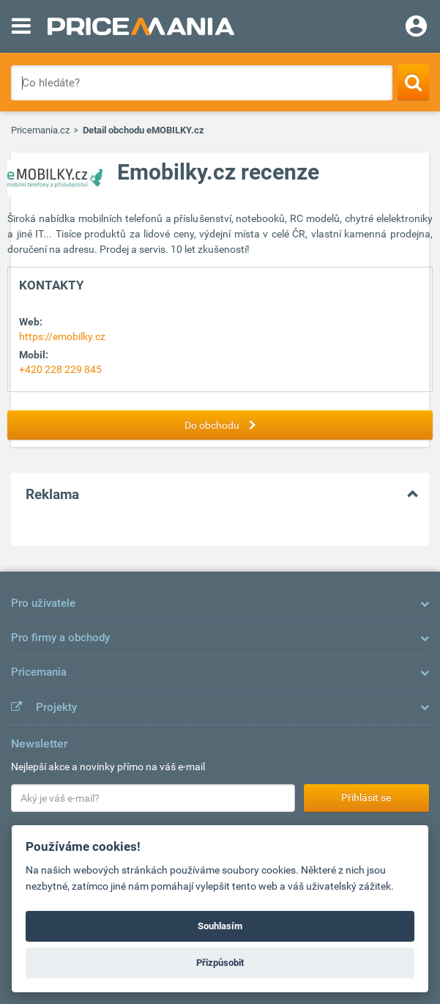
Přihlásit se (366, 797)
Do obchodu (224, 425)
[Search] (413, 82)
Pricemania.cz (40, 130)
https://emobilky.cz (62, 336)
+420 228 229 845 (60, 369)
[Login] (416, 28)
